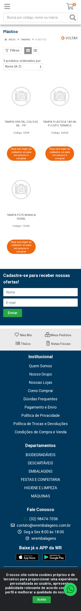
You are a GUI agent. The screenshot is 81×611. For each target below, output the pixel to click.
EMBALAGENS (40, 471)
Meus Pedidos (58, 335)
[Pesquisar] (72, 17)
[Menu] (7, 6)
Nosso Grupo (40, 374)
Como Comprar (40, 391)
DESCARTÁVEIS (40, 463)
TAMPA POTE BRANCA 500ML (21, 216)
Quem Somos (40, 366)
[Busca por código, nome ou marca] (36, 17)
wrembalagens (40, 538)
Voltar (69, 38)
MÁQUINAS (40, 496)
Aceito (41, 599)
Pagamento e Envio (41, 407)
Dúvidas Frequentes (40, 399)
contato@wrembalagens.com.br (40, 525)
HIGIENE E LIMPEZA (40, 488)
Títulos (23, 344)
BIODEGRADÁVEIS (41, 455)
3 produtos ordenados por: (22, 61)
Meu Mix (23, 335)
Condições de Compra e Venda (41, 432)
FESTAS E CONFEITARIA (40, 479)
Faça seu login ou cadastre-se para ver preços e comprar (21, 153)
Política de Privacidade (40, 415)
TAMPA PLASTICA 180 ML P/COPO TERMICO (60, 123)
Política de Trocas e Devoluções (40, 424)
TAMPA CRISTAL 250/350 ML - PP (21, 123)
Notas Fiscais (58, 344)
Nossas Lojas (40, 382)
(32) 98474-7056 (40, 519)
